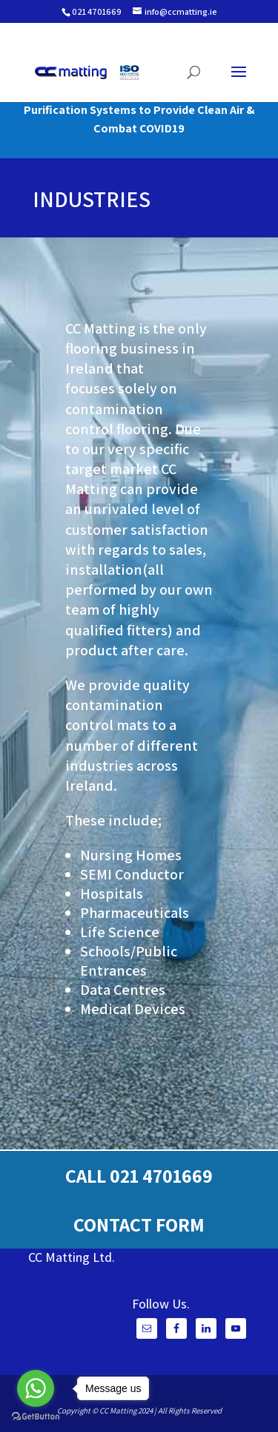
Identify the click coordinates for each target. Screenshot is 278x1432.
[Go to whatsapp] (35, 1388)
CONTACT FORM (139, 1224)
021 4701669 (97, 11)
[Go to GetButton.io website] (35, 1417)
